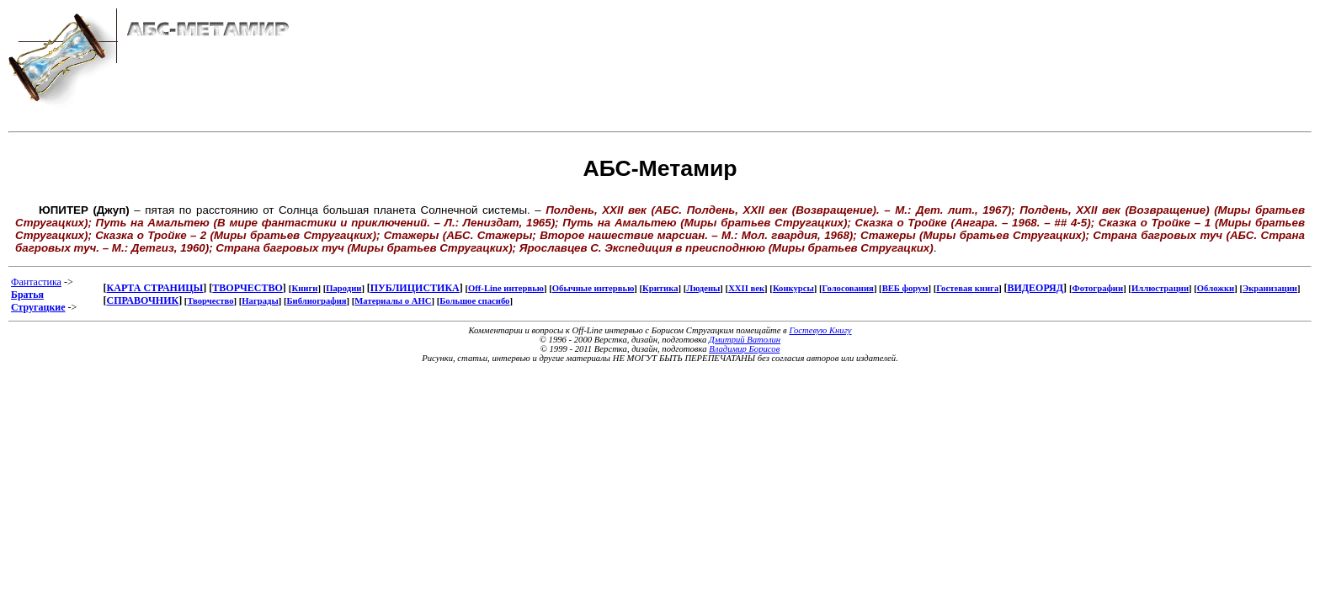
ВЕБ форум (905, 288)
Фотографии (1098, 288)
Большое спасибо (474, 301)
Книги (304, 288)
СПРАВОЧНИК (143, 300)
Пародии (343, 288)
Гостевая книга (967, 288)
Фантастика (36, 282)
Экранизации (1270, 288)
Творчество (210, 301)
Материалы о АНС (392, 301)
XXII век (746, 288)
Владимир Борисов (744, 349)
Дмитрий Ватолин (744, 339)
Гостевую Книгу (820, 330)
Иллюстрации (1160, 288)
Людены (703, 288)
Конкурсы (793, 288)
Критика (660, 288)
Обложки (1215, 288)
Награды (260, 301)
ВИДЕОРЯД (1035, 288)
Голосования (848, 288)
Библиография (316, 301)
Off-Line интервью (506, 288)
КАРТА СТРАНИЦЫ (155, 288)
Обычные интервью (593, 288)
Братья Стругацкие (38, 301)
